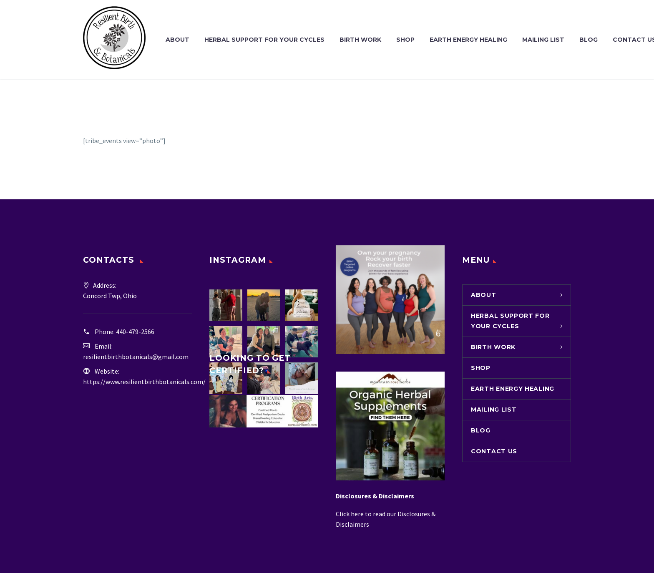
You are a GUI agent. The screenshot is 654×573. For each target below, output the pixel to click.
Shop (405, 39)
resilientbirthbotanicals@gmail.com (136, 356)
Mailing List (543, 39)
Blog (588, 39)
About (177, 39)
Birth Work (360, 39)
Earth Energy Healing (468, 39)
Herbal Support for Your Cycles (264, 39)
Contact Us (494, 451)
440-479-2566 (135, 331)
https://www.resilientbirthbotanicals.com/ (144, 381)
